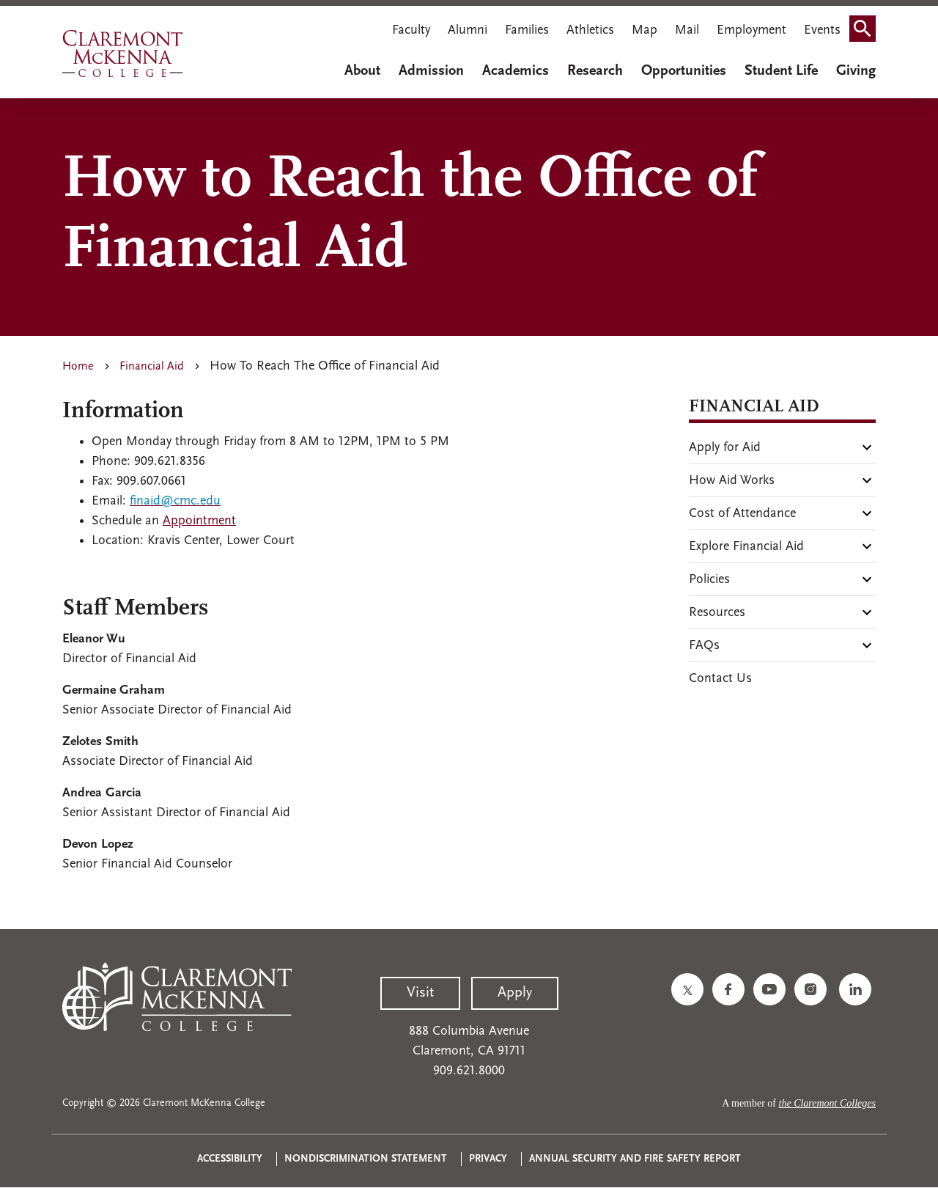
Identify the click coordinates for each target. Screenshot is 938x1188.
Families (527, 30)
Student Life (781, 71)
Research (595, 71)
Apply (515, 993)
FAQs (704, 646)
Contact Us (720, 679)
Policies (709, 580)
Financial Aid (151, 367)
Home (78, 367)
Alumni (467, 30)
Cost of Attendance (742, 514)
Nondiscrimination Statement (365, 1159)
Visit (420, 993)
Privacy (488, 1159)
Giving (856, 71)
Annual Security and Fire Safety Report (635, 1159)
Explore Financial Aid (746, 547)
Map (644, 30)
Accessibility (229, 1159)
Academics (515, 71)
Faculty (411, 30)
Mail (687, 30)
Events (822, 30)
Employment (751, 30)
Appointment (199, 521)
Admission (431, 71)
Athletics (590, 30)
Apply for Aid (725, 448)
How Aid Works (732, 481)
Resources (717, 613)
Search (867, 32)
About (362, 71)
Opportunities (683, 71)
